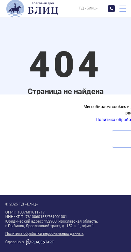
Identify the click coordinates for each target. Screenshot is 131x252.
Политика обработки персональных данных (44, 234)
